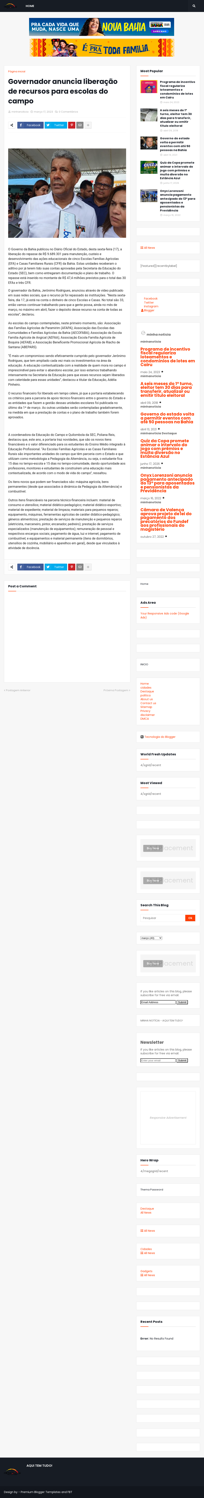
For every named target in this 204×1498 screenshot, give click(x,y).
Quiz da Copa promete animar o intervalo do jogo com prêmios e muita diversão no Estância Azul (177, 170)
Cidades (146, 1249)
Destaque (147, 691)
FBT (70, 1492)
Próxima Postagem (116, 690)
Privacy (145, 711)
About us (146, 699)
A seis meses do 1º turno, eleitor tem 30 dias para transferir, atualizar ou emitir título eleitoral (176, 118)
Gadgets (146, 1271)
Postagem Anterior (18, 690)
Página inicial (16, 71)
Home (144, 584)
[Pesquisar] (163, 918)
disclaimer (147, 715)
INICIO (144, 664)
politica (145, 695)
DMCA (144, 719)
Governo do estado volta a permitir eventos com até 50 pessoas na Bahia (175, 144)
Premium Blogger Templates (41, 1492)
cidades (145, 688)
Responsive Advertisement (168, 1118)
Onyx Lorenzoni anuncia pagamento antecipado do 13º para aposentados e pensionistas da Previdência (177, 200)
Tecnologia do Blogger (158, 736)
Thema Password (151, 1189)
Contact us (148, 703)
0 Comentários (68, 112)
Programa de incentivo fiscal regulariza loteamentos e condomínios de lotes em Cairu (177, 89)
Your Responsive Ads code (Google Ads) (164, 615)
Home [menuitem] (30, 6)
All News (147, 248)
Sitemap (146, 707)
